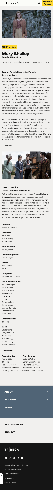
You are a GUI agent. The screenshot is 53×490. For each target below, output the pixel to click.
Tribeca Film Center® (13, 469)
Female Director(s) (18, 72)
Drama (5, 72)
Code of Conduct (11, 482)
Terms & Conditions (12, 474)
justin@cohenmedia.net (33, 370)
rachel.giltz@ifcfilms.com (12, 370)
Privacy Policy (10, 478)
